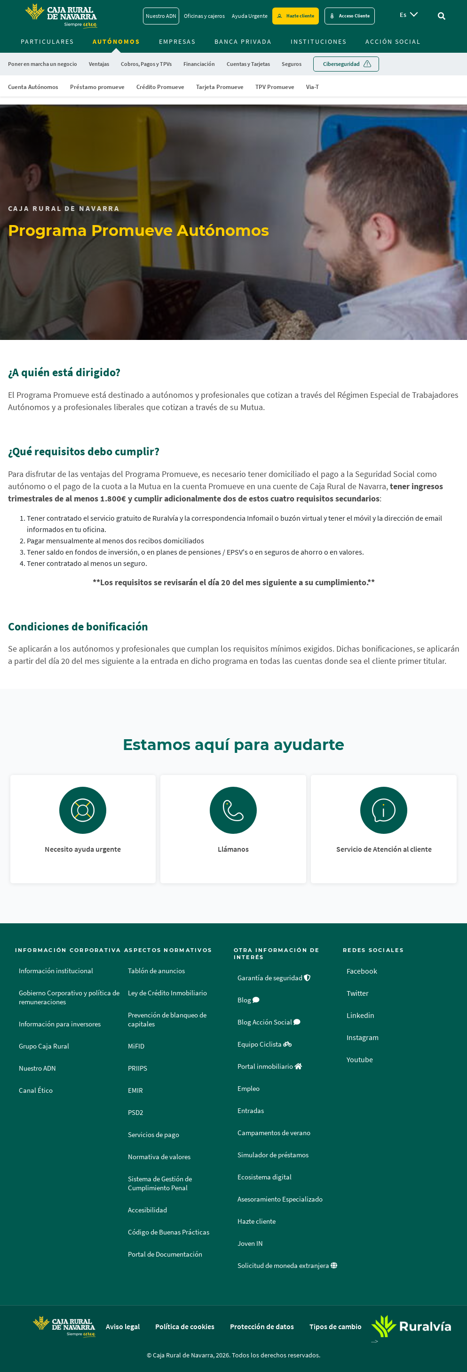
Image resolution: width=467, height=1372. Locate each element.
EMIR (135, 1090)
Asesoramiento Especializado (280, 1199)
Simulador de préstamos (273, 1155)
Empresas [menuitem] (177, 41)
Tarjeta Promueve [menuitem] (220, 87)
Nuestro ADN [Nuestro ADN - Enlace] (161, 15)
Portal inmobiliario (269, 1066)
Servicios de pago (153, 1134)
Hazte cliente (256, 1221)
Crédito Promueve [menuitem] (160, 87)
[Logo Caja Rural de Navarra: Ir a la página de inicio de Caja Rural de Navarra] (60, 16)
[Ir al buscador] (441, 16)
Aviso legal (123, 1326)
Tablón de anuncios (156, 971)
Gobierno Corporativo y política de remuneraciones (69, 997)
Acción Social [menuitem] (393, 41)
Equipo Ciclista (264, 1044)
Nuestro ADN (37, 1068)
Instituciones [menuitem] (319, 41)
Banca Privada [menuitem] (243, 41)
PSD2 (135, 1112)
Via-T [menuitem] (312, 87)
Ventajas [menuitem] (99, 63)
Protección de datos (262, 1326)
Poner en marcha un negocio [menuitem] (42, 63)
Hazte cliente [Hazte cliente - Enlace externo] (300, 16)
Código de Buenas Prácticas (168, 1232)
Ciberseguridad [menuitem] (341, 63)
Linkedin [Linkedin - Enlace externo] (360, 1015)
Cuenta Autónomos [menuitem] (33, 87)
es (403, 14)
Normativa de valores (159, 1157)
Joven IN (250, 1243)
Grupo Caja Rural (44, 1046)
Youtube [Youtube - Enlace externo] (360, 1059)
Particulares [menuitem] (47, 41)
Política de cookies (184, 1326)
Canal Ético (36, 1090)
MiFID (136, 1046)
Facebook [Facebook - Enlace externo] (362, 971)
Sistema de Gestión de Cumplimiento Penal (160, 1183)
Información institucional (56, 971)
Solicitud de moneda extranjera (287, 1265)
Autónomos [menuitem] (116, 41)
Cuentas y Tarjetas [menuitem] (248, 63)
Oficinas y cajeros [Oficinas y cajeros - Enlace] (204, 15)
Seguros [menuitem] (291, 63)
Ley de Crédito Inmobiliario (167, 993)
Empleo (248, 1088)
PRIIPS (137, 1068)
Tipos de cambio (335, 1326)
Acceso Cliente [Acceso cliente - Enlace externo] (354, 16)
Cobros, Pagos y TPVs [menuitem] (146, 63)
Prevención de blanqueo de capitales (167, 1019)
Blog (248, 1000)
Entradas (250, 1110)
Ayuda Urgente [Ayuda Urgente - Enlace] (250, 15)
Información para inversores (60, 1024)
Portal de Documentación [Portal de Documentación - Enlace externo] (165, 1254)
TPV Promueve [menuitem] (274, 87)
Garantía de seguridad (274, 978)
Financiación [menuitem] (199, 63)
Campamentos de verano (273, 1133)
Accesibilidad (147, 1210)
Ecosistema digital (264, 1177)
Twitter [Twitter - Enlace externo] (358, 993)
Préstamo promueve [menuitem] (97, 87)
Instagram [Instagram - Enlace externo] (363, 1037)
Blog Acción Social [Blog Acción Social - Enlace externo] (269, 1022)
